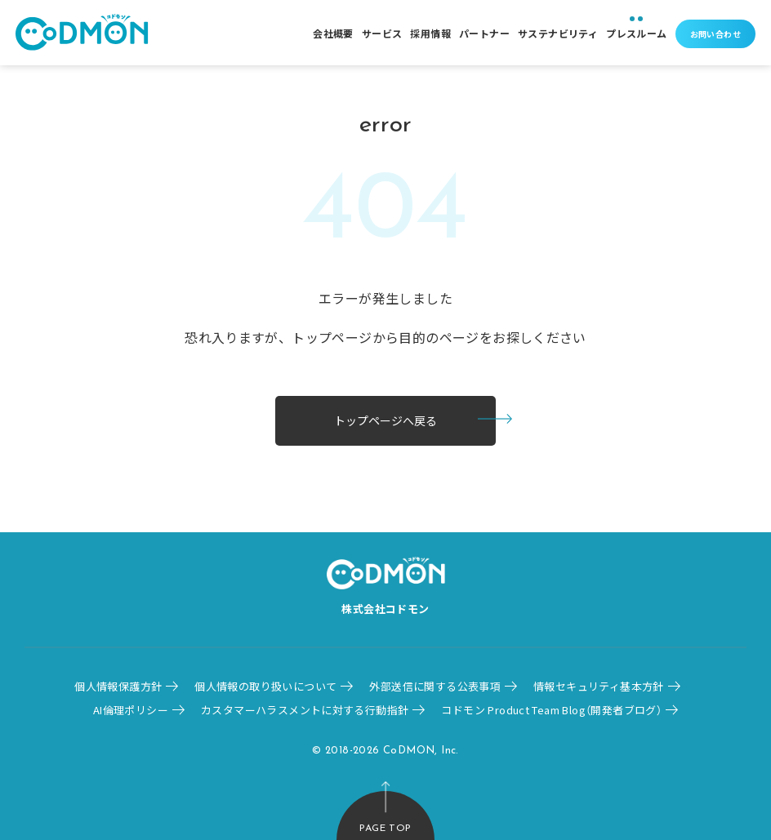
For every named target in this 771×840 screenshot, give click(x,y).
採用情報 (430, 33)
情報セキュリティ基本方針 (598, 686)
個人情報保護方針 (118, 686)
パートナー (484, 33)
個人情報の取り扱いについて (265, 686)
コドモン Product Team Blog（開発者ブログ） (551, 710)
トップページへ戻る (385, 420)
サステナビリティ (558, 33)
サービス (382, 33)
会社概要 (333, 33)
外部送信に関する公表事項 (435, 686)
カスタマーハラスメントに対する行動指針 (304, 710)
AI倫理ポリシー (130, 710)
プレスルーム (636, 33)
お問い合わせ (715, 34)
